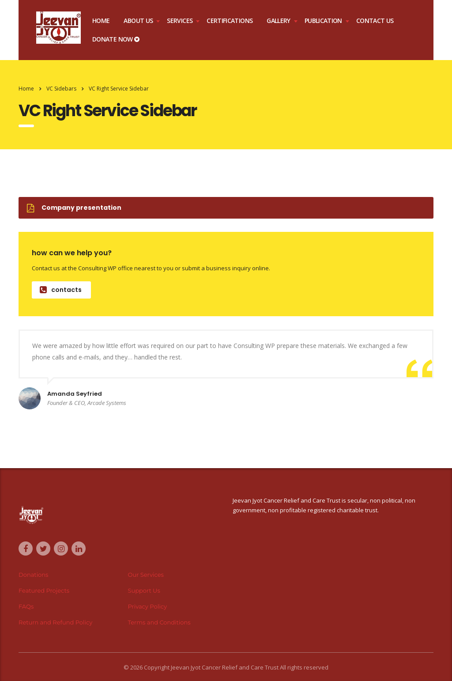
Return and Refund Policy (55, 622)
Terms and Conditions (159, 622)
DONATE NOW (115, 39)
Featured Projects (44, 590)
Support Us (144, 590)
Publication (323, 20)
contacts (61, 289)
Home (100, 20)
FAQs (26, 606)
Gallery (278, 20)
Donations (33, 574)
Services (179, 20)
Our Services (146, 574)
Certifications (229, 20)
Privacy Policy (147, 606)
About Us (138, 20)
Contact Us (375, 20)
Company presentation (74, 207)
